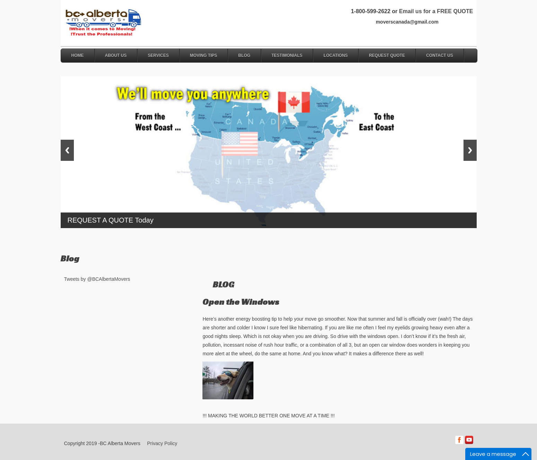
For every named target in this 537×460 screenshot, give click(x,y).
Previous (67, 150)
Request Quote (387, 55)
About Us (116, 55)
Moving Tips (203, 55)
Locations (335, 55)
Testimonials (286, 55)
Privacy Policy (162, 443)
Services (158, 55)
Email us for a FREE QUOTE (436, 11)
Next (470, 150)
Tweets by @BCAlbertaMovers (97, 279)
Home (77, 55)
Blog (244, 55)
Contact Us (439, 55)
